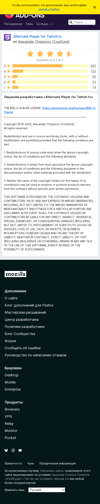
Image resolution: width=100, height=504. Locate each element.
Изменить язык (15, 490)
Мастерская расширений (25, 312)
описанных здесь (51, 470)
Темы (29, 24)
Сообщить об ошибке (23, 348)
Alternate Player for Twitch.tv (37, 36)
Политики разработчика (24, 327)
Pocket (10, 438)
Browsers (12, 409)
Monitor (11, 431)
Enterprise (13, 389)
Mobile (10, 382)
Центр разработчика (22, 319)
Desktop (11, 375)
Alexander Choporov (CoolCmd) (43, 42)
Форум (10, 341)
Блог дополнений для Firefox (29, 305)
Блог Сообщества (20, 334)
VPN (8, 416)
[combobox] (81, 22)
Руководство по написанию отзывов (35, 355)
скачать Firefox (49, 9)
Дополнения (15, 291)
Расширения (13, 24)
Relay (9, 424)
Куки (31, 463)
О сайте (11, 298)
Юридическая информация (58, 463)
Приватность (13, 463)
